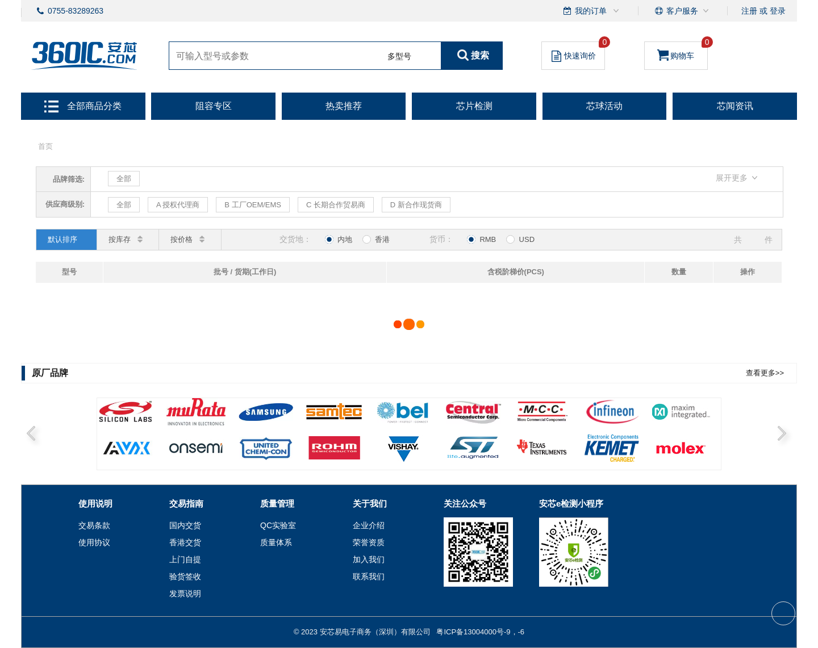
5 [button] (405, 453)
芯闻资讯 (735, 106)
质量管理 (277, 503)
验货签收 (185, 576)
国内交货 (185, 525)
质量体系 (276, 542)
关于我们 (370, 503)
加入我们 (369, 559)
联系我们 (369, 576)
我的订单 (592, 10)
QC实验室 (278, 525)
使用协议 (94, 542)
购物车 (682, 51)
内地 (338, 239)
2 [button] (180, 453)
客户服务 (682, 10)
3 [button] (255, 453)
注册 (749, 10)
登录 (778, 10)
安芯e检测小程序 (571, 503)
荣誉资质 (369, 542)
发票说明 (185, 593)
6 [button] (480, 453)
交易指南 (186, 503)
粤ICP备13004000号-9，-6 (480, 632)
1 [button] (105, 453)
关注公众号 (465, 503)
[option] (409, 434)
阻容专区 (213, 106)
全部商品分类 (83, 106)
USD (520, 239)
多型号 (399, 56)
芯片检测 (474, 106)
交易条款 (94, 525)
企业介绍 (369, 525)
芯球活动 (604, 106)
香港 (376, 239)
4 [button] (330, 453)
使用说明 (95, 503)
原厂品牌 (50, 373)
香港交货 (185, 542)
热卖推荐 (343, 106)
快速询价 (578, 51)
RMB (481, 239)
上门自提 (185, 559)
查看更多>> (765, 373)
